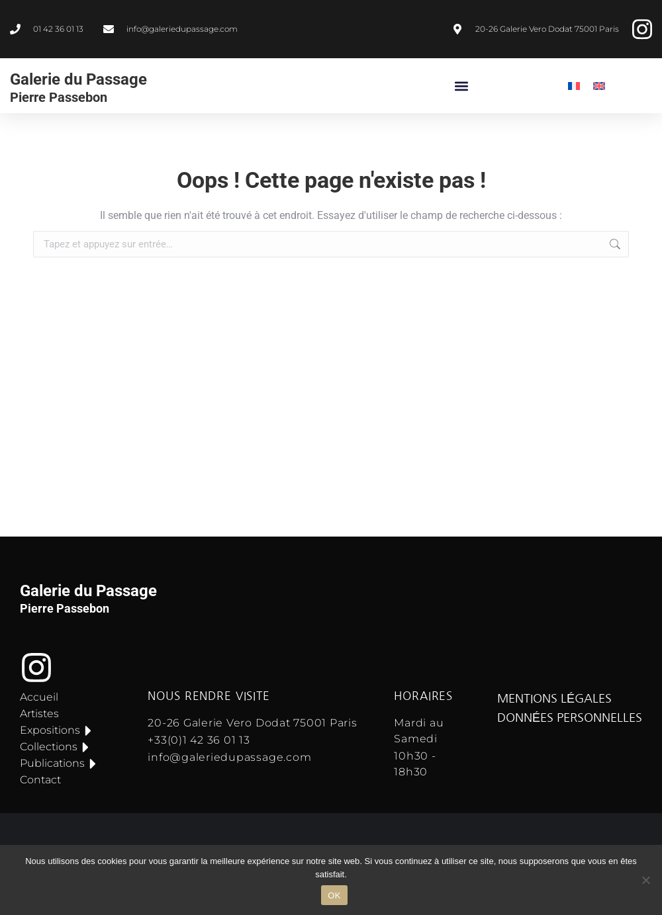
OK (334, 895)
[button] (462, 86)
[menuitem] (574, 86)
